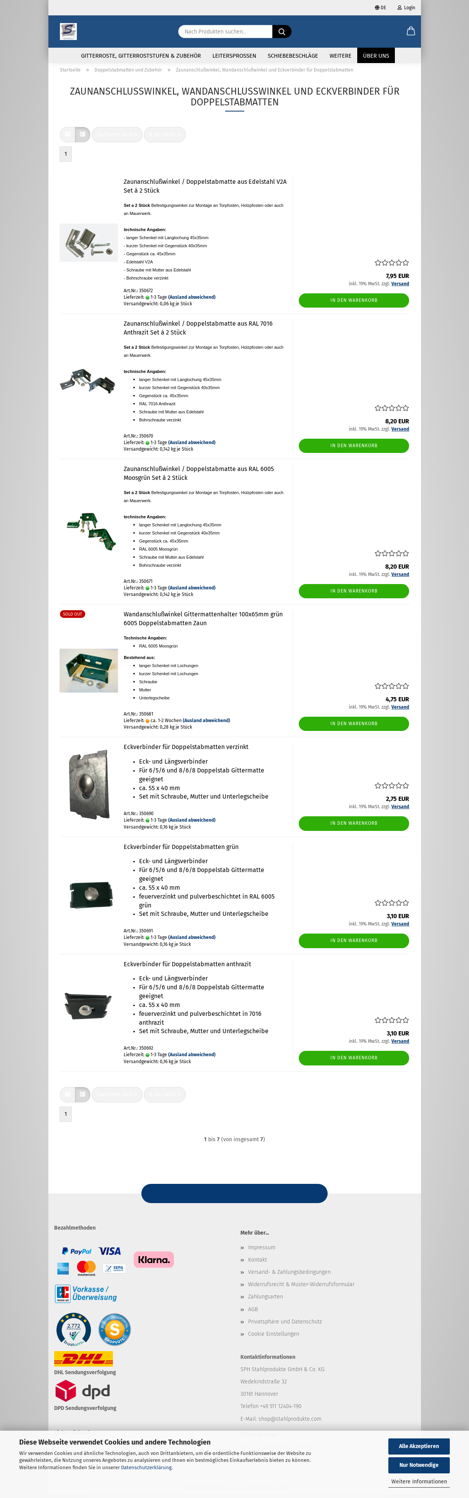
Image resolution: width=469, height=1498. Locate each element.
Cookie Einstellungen (273, 1338)
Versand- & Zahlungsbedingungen (289, 1276)
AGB (253, 1313)
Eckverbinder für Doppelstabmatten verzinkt (186, 751)
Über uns (376, 55)
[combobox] (117, 139)
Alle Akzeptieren (419, 1446)
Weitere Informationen (419, 1481)
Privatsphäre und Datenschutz (285, 1326)
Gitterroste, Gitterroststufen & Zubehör (141, 55)
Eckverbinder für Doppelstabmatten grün (181, 851)
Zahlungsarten (265, 1301)
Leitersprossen (234, 55)
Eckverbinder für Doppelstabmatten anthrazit (187, 968)
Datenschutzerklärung (146, 1467)
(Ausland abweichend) (191, 302)
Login (406, 7)
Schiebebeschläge (293, 55)
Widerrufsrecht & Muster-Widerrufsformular (301, 1289)
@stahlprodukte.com (296, 1423)
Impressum (261, 1251)
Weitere (340, 55)
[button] (411, 31)
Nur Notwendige (419, 1465)
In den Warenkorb (354, 305)
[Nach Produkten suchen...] (282, 31)
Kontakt (257, 1264)
